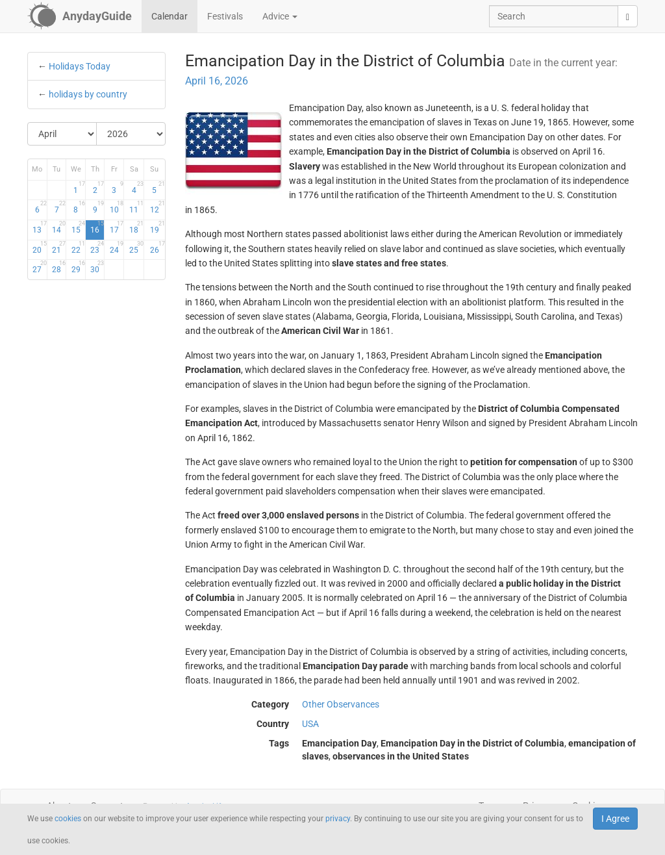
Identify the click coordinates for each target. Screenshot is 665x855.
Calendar (169, 16)
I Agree (615, 818)
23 (97, 247)
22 (78, 247)
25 (136, 247)
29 (78, 267)
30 (97, 267)
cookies (68, 818)
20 (39, 247)
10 (116, 207)
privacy (337, 818)
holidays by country (88, 94)
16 (97, 227)
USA (310, 724)
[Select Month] (62, 134)
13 (39, 227)
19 (157, 227)
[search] (628, 16)
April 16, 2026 (216, 81)
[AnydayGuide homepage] (80, 16)
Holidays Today (79, 66)
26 (157, 247)
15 (78, 227)
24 (116, 247)
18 (136, 227)
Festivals (225, 16)
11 (136, 207)
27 (39, 267)
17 (116, 227)
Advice (279, 16)
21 (59, 247)
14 (59, 227)
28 (59, 267)
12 (157, 207)
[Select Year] (131, 134)
